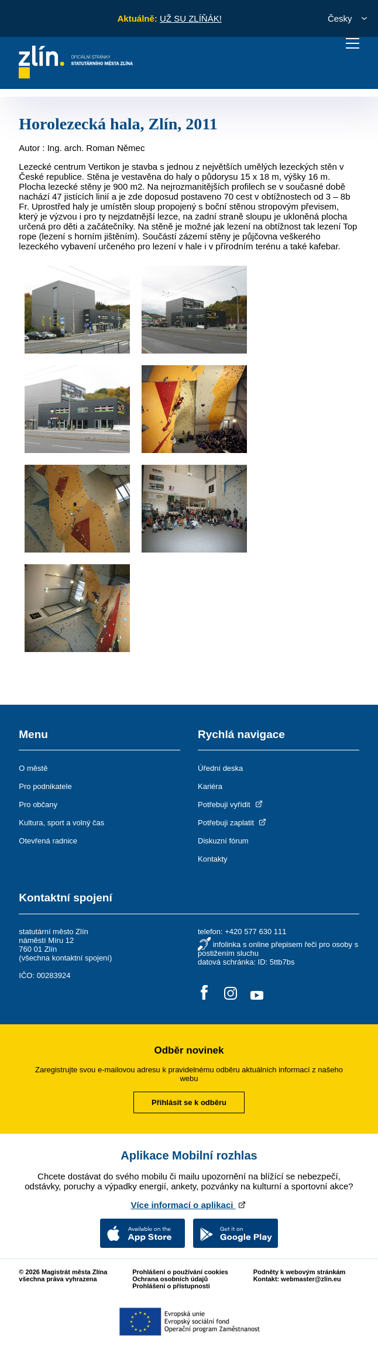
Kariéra (210, 786)
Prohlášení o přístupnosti (171, 1285)
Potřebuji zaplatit (233, 822)
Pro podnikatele (45, 786)
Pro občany (38, 804)
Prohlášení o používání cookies (180, 1271)
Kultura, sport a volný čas (61, 822)
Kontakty (213, 859)
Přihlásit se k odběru (189, 1102)
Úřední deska (220, 768)
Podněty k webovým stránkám (299, 1271)
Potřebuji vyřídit (231, 804)
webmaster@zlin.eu (311, 1278)
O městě (33, 768)
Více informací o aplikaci (188, 1205)
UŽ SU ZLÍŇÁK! (191, 18)
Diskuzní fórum (223, 840)
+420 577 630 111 (255, 931)
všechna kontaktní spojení (65, 957)
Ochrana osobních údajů (170, 1278)
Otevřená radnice (48, 840)
